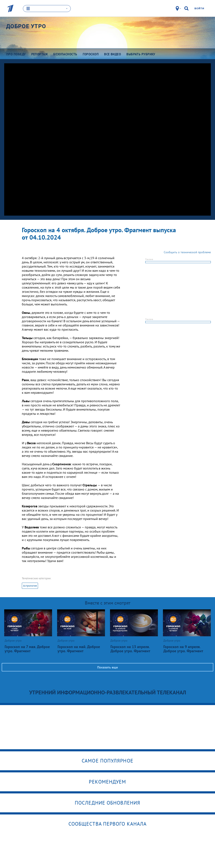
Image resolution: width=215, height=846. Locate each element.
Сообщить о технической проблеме (187, 252)
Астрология (30, 585)
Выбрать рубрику (140, 54)
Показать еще (107, 667)
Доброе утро (26, 26)
